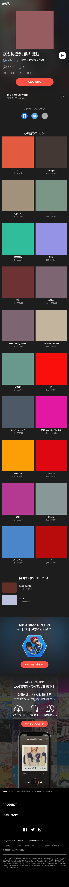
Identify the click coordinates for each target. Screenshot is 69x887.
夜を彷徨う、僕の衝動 (43, 791)
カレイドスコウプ (18, 430)
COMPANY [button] (10, 815)
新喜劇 (51, 300)
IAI (51, 387)
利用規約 (6, 846)
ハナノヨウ (17, 560)
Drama (51, 517)
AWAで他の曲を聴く (34, 664)
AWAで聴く (34, 81)
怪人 (18, 300)
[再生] (62, 55)
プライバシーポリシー (25, 846)
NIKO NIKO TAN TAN (32, 60)
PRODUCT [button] (10, 805)
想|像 (51, 257)
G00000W (17, 257)
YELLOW (18, 474)
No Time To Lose (51, 344)
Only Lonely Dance (17, 344)
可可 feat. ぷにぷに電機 (51, 430)
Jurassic (51, 474)
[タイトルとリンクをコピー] (45, 116)
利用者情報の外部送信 (50, 846)
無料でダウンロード (34, 724)
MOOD (18, 387)
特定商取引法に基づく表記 (14, 850)
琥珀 (18, 517)
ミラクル (17, 214)
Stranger (51, 170)
